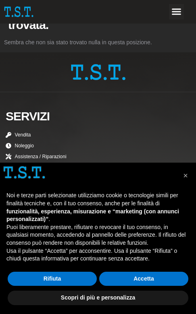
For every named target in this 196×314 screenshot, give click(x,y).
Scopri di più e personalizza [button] (98, 297)
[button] (176, 11)
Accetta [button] (143, 278)
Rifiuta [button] (52, 278)
